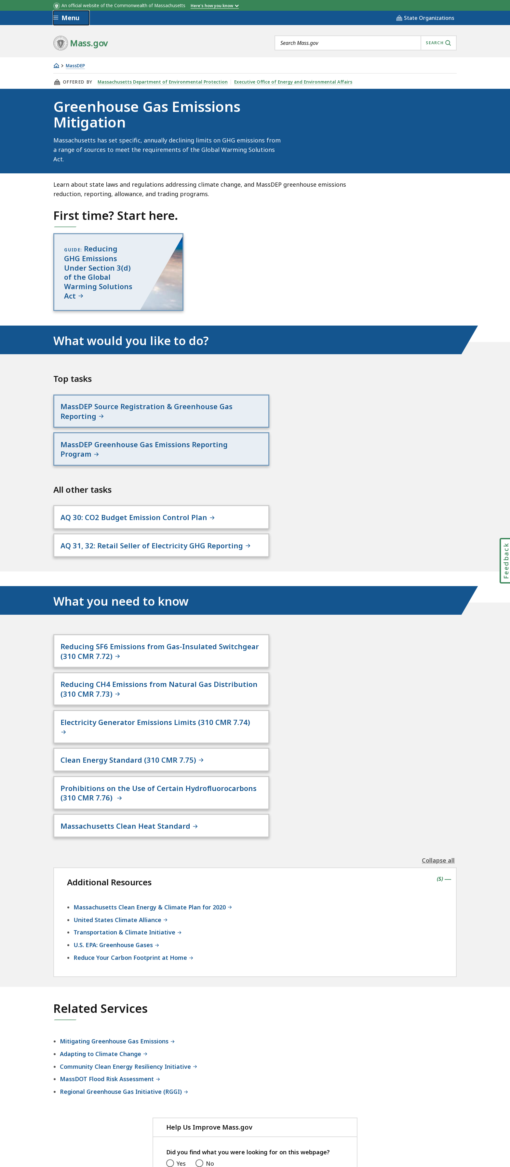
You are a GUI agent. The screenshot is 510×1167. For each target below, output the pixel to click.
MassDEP (75, 66)
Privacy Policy (166, 1113)
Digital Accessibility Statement (95, 1113)
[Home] (56, 65)
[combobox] (366, 42)
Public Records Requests (272, 1113)
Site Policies (211, 1113)
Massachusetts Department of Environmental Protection (161, 82)
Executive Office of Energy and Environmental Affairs (290, 82)
